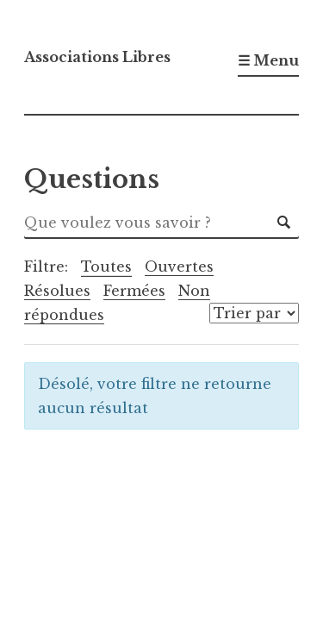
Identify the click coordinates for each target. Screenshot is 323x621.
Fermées (134, 290)
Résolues (57, 290)
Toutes (106, 266)
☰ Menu (268, 60)
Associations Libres (97, 57)
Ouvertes (179, 266)
